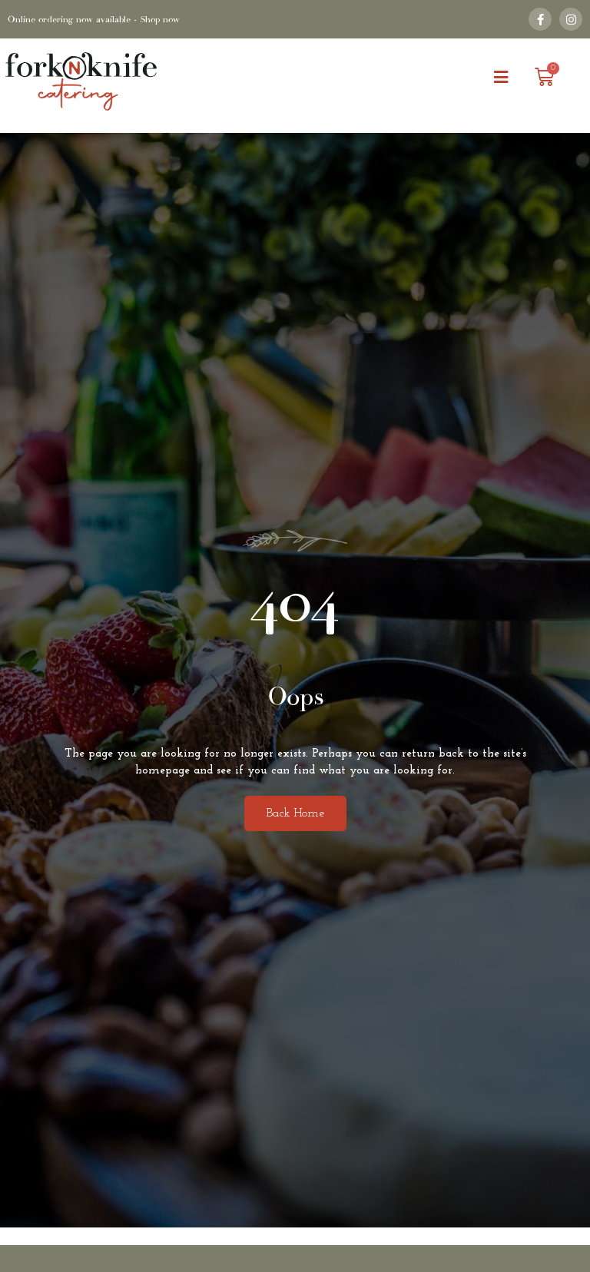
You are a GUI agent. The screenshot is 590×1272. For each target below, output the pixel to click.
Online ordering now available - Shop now (94, 19)
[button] (500, 77)
